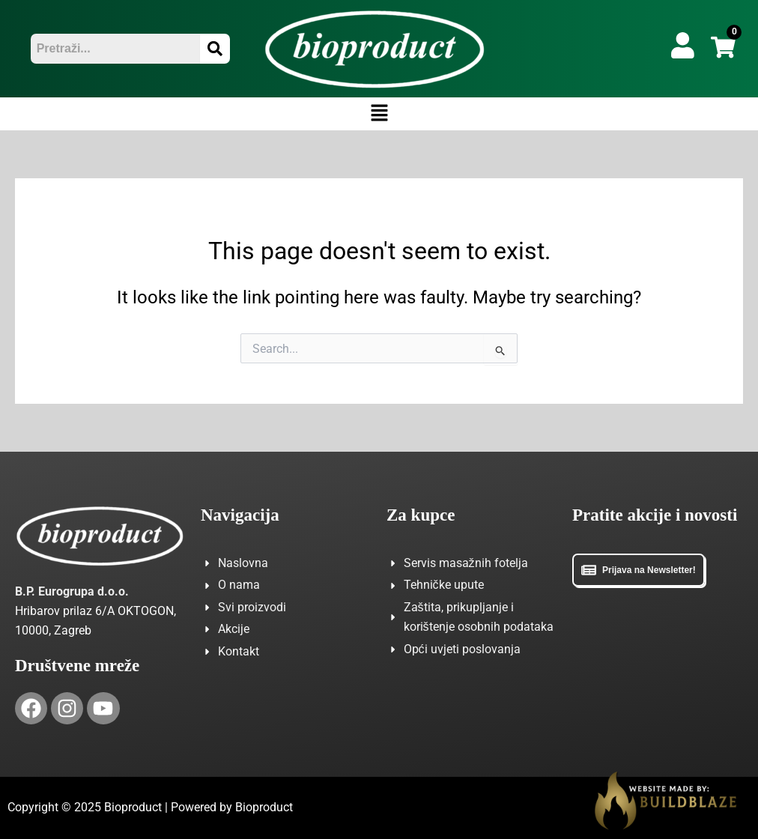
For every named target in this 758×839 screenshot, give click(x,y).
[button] (379, 113)
